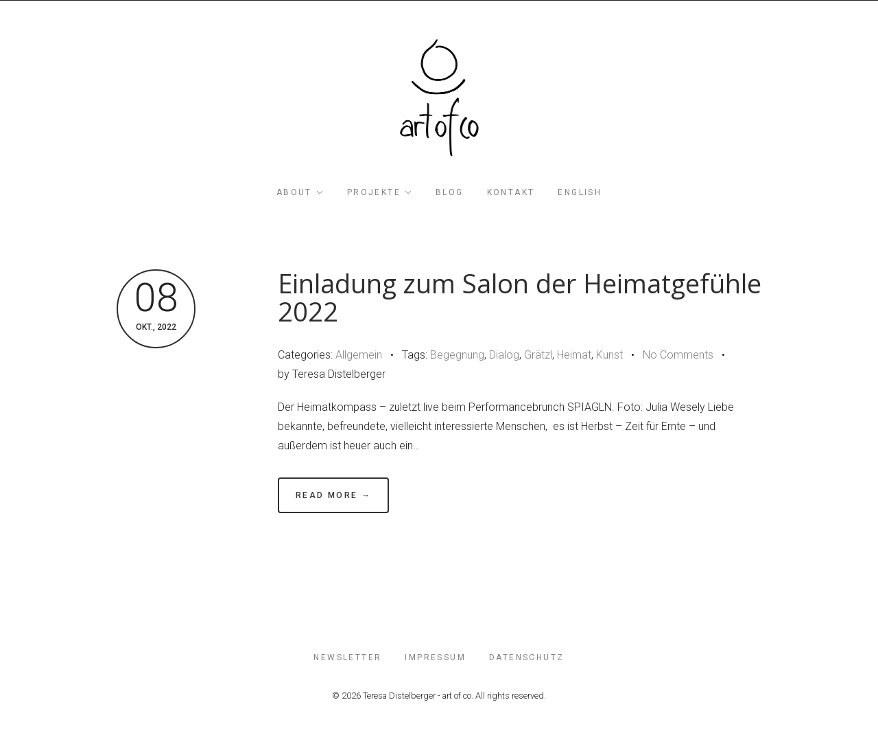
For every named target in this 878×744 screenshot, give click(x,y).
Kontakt (511, 192)
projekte (374, 192)
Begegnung (457, 354)
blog (450, 192)
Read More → (333, 495)
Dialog (504, 354)
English (580, 192)
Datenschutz (526, 657)
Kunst (609, 354)
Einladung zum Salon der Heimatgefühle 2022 (519, 298)
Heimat (574, 354)
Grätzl (538, 354)
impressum (435, 657)
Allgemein (358, 354)
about (294, 192)
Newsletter (347, 657)
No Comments (678, 354)
